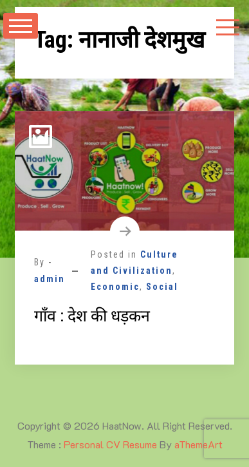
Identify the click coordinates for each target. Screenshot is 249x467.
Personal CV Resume (110, 444)
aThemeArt (198, 444)
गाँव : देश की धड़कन (92, 316)
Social (162, 286)
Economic (115, 286)
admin (49, 279)
